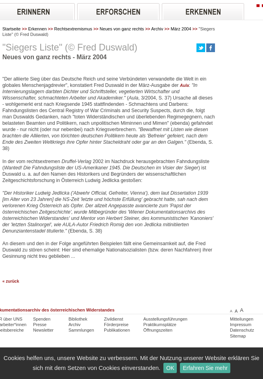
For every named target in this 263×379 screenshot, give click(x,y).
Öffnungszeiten (157, 330)
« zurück (10, 281)
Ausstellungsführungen (165, 319)
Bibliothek (78, 319)
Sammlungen (81, 330)
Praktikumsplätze (159, 324)
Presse (39, 324)
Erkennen (37, 28)
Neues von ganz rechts (122, 28)
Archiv (157, 28)
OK (170, 368)
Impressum (240, 324)
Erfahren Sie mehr (205, 368)
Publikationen (117, 330)
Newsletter (43, 330)
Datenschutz (242, 330)
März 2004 (181, 28)
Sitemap (238, 336)
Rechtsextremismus (73, 28)
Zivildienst (113, 319)
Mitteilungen (241, 319)
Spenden (41, 319)
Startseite (11, 28)
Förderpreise (116, 324)
